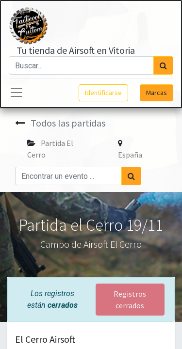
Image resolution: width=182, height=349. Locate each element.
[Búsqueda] (163, 65)
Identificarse (103, 92)
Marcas (156, 92)
